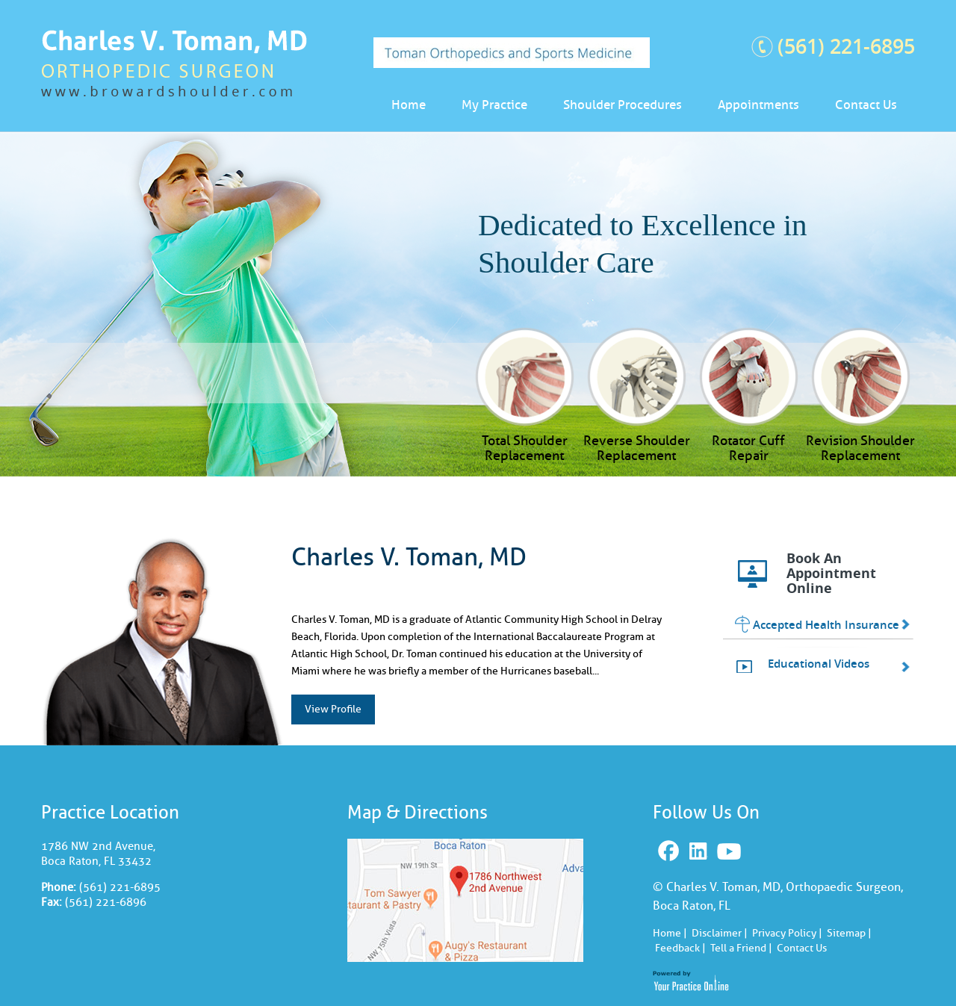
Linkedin (700, 852)
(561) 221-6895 (846, 46)
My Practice (494, 105)
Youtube (731, 852)
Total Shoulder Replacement (525, 447)
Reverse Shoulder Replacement (636, 447)
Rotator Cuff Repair (748, 447)
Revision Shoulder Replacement (860, 447)
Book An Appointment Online (831, 573)
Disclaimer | (720, 933)
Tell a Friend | (741, 948)
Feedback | (680, 948)
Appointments (758, 105)
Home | (670, 933)
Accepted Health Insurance (826, 625)
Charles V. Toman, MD (409, 556)
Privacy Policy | (787, 933)
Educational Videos (818, 663)
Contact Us (866, 105)
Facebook (670, 852)
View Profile (333, 709)
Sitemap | (849, 933)
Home (408, 105)
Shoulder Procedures (622, 105)
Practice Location (110, 812)
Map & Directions (417, 812)
